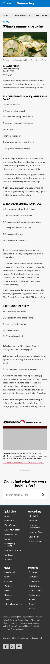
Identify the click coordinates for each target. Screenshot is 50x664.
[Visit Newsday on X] (12, 646)
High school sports (13, 604)
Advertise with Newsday (13, 626)
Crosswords (34, 581)
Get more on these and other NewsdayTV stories (23, 463)
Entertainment (35, 590)
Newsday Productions (34, 526)
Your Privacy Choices (15, 629)
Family (32, 599)
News (5, 15)
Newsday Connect (37, 532)
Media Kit (33, 516)
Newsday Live (10, 534)
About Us (8, 516)
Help (27, 626)
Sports (7, 576)
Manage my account (9, 544)
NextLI (32, 608)
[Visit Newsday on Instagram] (19, 646)
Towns (7, 599)
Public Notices (35, 541)
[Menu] (7, 3)
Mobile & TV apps (12, 550)
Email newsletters (12, 529)
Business (8, 595)
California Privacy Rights (19, 620)
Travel (32, 604)
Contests (8, 555)
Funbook (33, 572)
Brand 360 (33, 520)
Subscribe (9, 520)
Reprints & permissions (29, 623)
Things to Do (35, 585)
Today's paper (10, 525)
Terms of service (10, 617)
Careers (8, 538)
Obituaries (34, 576)
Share (7, 75)
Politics (7, 585)
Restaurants (34, 595)
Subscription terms (26, 617)
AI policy (34, 626)
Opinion (8, 581)
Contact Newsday (10, 623)
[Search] (43, 494)
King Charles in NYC (22, 15)
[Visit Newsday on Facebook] (6, 646)
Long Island (9, 572)
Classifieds (34, 536)
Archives (8, 559)
